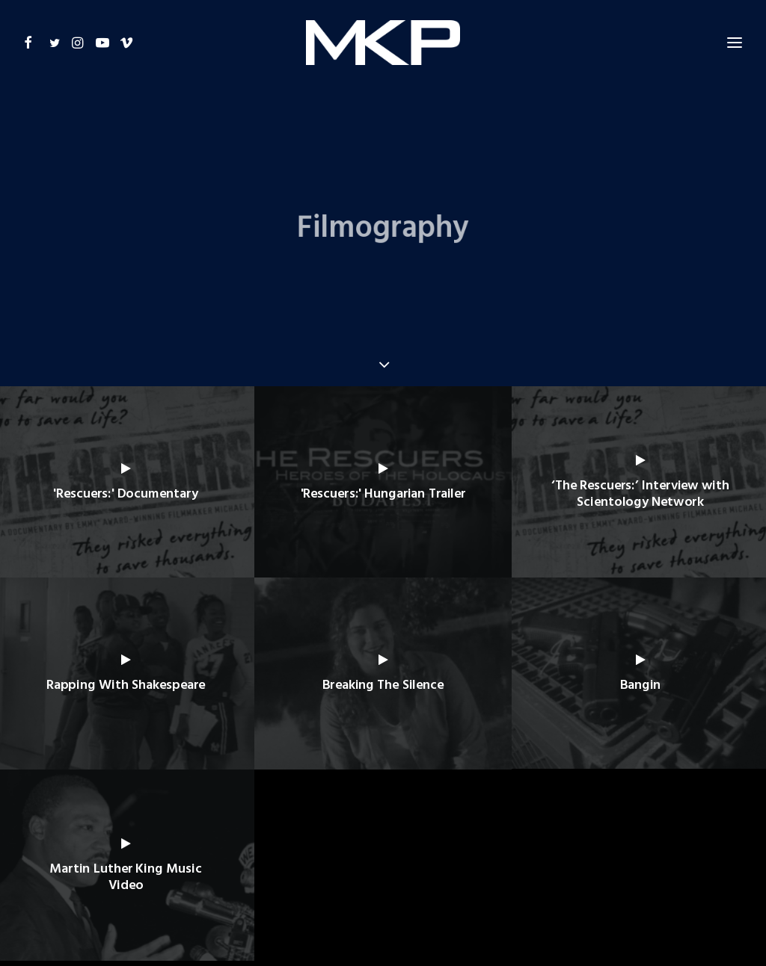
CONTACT (525, 881)
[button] (33, 35)
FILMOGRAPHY (308, 881)
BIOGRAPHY (232, 881)
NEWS (473, 881)
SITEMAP (581, 881)
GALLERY (427, 881)
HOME (178, 881)
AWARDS (373, 881)
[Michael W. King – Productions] (383, 35)
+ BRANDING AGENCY (617, 928)
